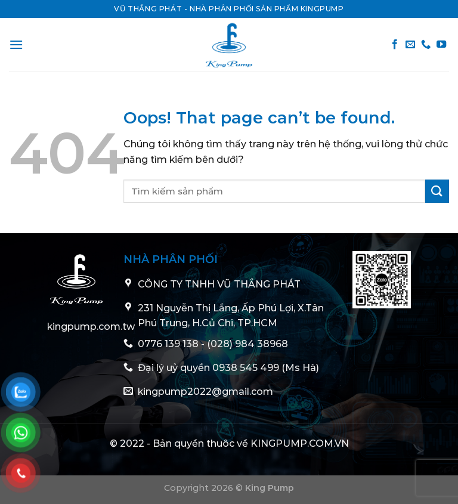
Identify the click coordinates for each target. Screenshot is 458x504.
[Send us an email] (410, 44)
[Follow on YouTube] (441, 44)
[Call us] (426, 44)
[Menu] (16, 44)
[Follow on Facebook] (395, 44)
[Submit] (437, 191)
